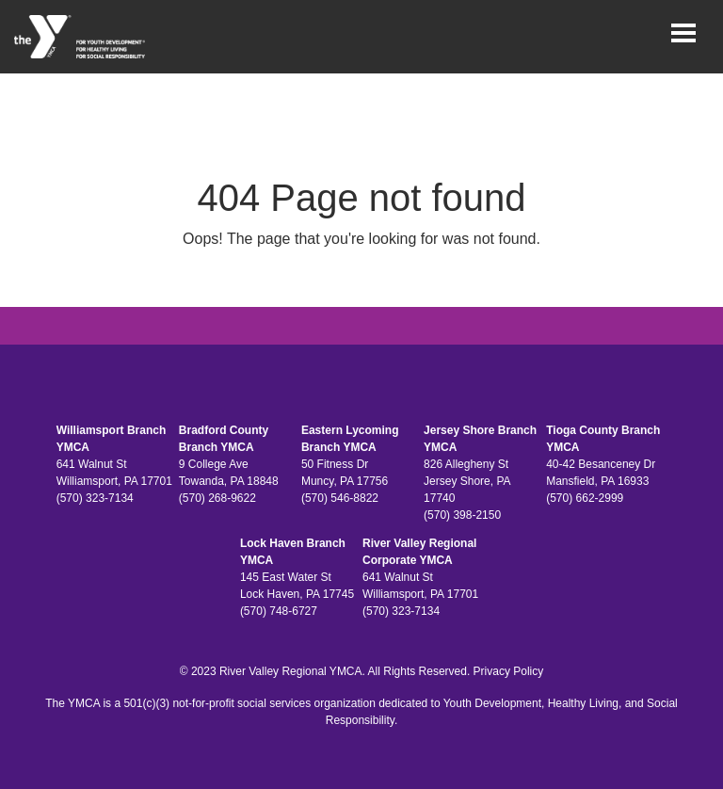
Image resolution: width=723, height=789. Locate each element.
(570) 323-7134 (95, 498)
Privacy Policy (509, 671)
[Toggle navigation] (683, 33)
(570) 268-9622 (217, 498)
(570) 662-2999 (584, 498)
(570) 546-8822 (339, 498)
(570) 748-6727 (278, 611)
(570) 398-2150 (462, 515)
